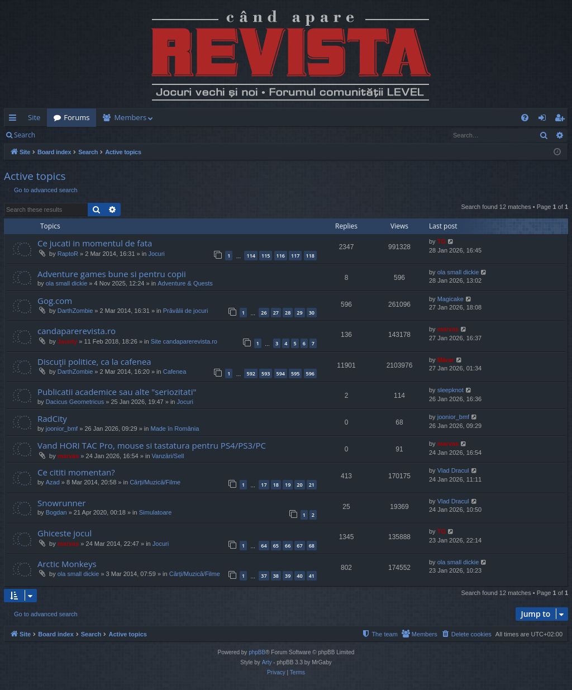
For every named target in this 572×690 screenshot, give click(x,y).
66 (287, 545)
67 (299, 545)
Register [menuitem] (562, 119)
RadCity (52, 418)
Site (34, 117)
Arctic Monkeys (67, 563)
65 (276, 545)
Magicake (450, 299)
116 (281, 255)
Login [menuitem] (544, 119)
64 (263, 545)
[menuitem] (351, 117)
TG (441, 241)
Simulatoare (155, 512)
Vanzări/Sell (168, 456)
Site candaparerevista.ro (184, 341)
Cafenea (175, 371)
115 (265, 255)
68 (311, 545)
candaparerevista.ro (76, 330)
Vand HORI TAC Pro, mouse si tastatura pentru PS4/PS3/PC (151, 445)
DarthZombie (75, 310)
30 (311, 312)
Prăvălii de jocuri (185, 310)
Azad (53, 482)
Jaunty (67, 341)
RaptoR (68, 253)
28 (287, 312)
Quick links (14, 119)
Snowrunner (61, 502)
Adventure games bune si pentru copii (111, 273)
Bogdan (56, 512)
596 (310, 373)
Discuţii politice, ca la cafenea (94, 361)
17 (263, 484)
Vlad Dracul (453, 470)
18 (276, 484)
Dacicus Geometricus (75, 401)
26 (263, 312)
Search (24, 135)
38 (276, 575)
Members (130, 117)
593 (265, 373)
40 (299, 575)
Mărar (445, 359)
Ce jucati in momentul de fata (94, 243)
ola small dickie (67, 283)
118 (310, 255)
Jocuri (156, 253)
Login (59, 135)
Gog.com (54, 300)
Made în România (174, 428)
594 (281, 373)
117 (295, 255)
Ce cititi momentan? (76, 472)
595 (295, 373)
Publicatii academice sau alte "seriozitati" (116, 391)
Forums (76, 117)
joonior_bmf (62, 428)
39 (287, 575)
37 (263, 575)
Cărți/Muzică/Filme (155, 482)
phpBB (257, 652)
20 (299, 484)
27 (276, 312)
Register (96, 135)
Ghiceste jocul (64, 533)
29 (299, 312)
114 (250, 255)
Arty (267, 662)
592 (250, 373)
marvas (448, 329)
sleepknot (450, 390)
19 (287, 484)
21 (311, 484)
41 (311, 575)
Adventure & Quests (185, 283)
